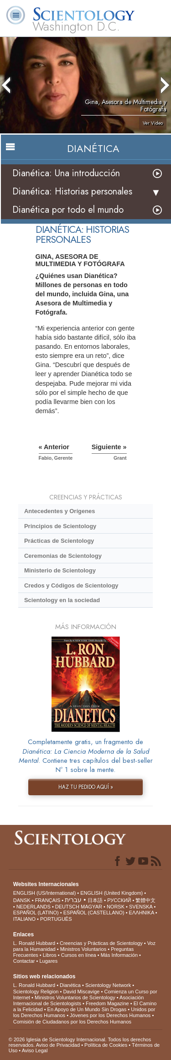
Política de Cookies (105, 1045)
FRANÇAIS (48, 900)
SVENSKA (140, 906)
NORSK (115, 906)
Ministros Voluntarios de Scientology (75, 997)
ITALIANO (24, 919)
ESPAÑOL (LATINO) (36, 912)
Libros (50, 955)
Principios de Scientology (60, 526)
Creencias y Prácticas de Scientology (101, 943)
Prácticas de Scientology (59, 540)
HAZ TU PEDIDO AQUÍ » (85, 787)
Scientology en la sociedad (62, 600)
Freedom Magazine (107, 1003)
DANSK (22, 900)
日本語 (95, 900)
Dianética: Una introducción (66, 173)
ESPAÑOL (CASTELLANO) (93, 912)
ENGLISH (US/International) (44, 893)
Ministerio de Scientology (60, 570)
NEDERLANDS (33, 906)
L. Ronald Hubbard (34, 943)
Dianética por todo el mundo (68, 209)
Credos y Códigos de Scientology (71, 585)
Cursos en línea (78, 955)
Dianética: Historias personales (72, 191)
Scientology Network (108, 985)
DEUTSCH (67, 906)
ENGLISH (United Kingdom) (111, 893)
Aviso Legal (35, 1050)
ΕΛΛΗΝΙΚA (141, 912)
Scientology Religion (36, 991)
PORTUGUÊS (56, 919)
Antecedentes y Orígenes (59, 511)
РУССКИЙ (119, 900)
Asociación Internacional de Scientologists (78, 1000)
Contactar (24, 961)
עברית (73, 899)
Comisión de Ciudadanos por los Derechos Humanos (72, 1021)
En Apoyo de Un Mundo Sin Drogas (87, 1009)
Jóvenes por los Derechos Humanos (110, 1015)
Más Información (119, 955)
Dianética (70, 985)
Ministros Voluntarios (83, 949)
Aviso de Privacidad (58, 1045)
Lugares (48, 961)
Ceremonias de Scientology (63, 555)
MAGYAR (91, 906)
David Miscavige (81, 991)
